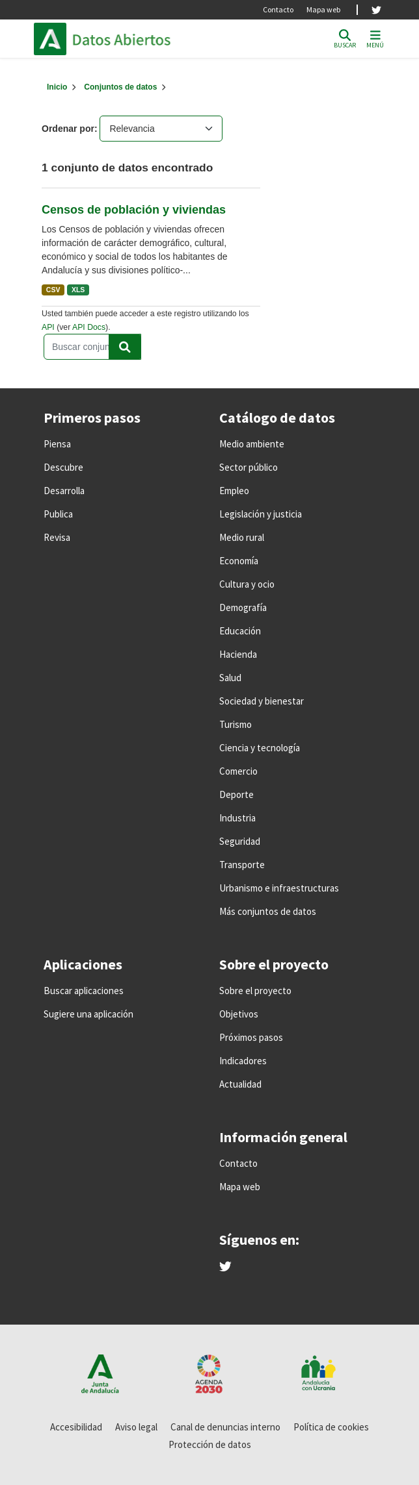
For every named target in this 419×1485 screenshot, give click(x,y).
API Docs (88, 327)
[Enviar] (125, 347)
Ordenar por (68, 128)
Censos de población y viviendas (134, 209)
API (48, 327)
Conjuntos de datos (120, 87)
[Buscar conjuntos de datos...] (92, 347)
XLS (78, 289)
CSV (53, 289)
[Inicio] (57, 87)
